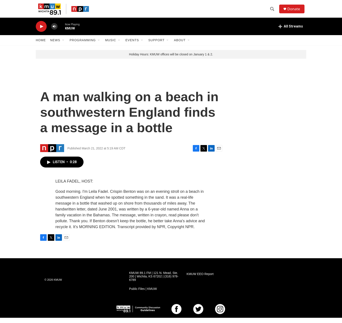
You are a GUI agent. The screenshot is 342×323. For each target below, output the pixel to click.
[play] (41, 31)
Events (132, 45)
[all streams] (290, 31)
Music (110, 45)
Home (41, 45)
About (179, 45)
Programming (83, 45)
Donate (295, 11)
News (55, 45)
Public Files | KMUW (143, 294)
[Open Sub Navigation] (63, 45)
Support (156, 45)
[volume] (54, 32)
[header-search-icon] (273, 12)
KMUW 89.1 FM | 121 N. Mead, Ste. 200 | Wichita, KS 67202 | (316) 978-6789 (153, 282)
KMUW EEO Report (200, 279)
